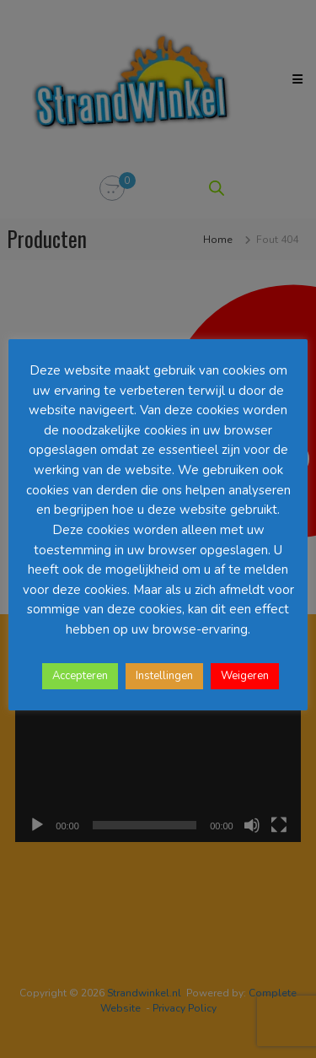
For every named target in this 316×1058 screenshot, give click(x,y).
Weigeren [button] (245, 675)
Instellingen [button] (164, 675)
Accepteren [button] (80, 675)
